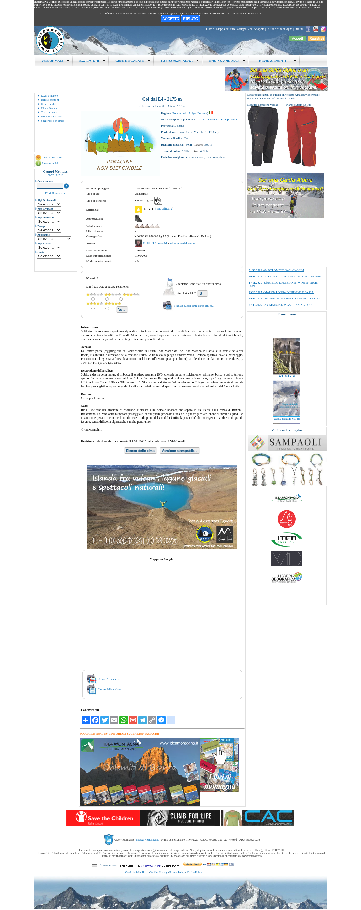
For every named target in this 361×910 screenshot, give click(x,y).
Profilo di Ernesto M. (155, 243)
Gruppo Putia (229, 119)
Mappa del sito (225, 29)
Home (210, 29)
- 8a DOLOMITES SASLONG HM (276, 270)
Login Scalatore (49, 95)
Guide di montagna (280, 29)
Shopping (260, 29)
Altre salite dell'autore (182, 243)
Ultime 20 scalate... (109, 679)
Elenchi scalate (49, 104)
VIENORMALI (55, 61)
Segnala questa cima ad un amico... (194, 305)
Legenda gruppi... (55, 174)
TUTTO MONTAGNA (180, 61)
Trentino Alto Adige (184, 113)
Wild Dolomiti (287, 383)
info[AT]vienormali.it (147, 839)
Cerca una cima (49, 112)
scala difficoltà (163, 208)
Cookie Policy (194, 872)
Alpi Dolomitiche (209, 119)
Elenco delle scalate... (110, 689)
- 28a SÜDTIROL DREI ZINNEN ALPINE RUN (284, 298)
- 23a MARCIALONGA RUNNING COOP (281, 304)
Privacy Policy (177, 872)
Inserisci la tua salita (52, 116)
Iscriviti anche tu (50, 99)
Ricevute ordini (50, 163)
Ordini (299, 29)
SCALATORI (92, 61)
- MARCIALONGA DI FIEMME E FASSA (281, 292)
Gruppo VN (244, 29)
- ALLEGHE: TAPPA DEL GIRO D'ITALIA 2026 (285, 276)
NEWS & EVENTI (275, 61)
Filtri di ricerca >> (55, 193)
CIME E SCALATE (132, 61)
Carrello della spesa (52, 157)
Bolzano (202, 113)
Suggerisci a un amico (53, 120)
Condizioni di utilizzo (136, 872)
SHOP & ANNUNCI (227, 61)
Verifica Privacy (158, 872)
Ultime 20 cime (49, 108)
